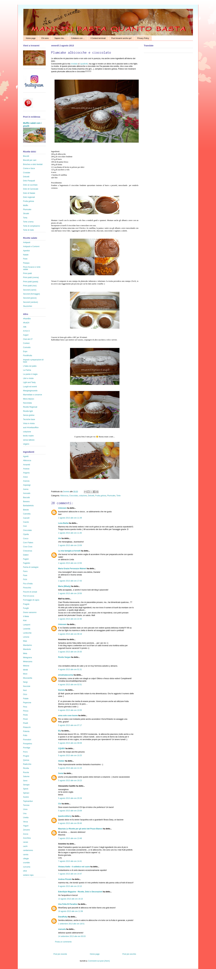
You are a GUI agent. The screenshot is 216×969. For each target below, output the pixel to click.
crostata (74, 64)
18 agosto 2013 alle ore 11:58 (70, 911)
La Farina (27, 370)
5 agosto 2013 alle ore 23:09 (70, 811)
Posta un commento (63, 942)
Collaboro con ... (78, 38)
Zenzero (26, 830)
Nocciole (26, 686)
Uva (24, 813)
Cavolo (26, 522)
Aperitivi (26, 251)
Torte (118, 496)
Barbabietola (28, 505)
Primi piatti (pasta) (30, 282)
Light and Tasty (29, 382)
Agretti (26, 456)
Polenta (26, 731)
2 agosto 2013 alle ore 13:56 (70, 563)
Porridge (26, 748)
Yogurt (25, 826)
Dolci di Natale (29, 193)
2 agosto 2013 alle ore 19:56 (70, 593)
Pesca (25, 711)
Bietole (26, 510)
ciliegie (26, 858)
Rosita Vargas (64, 657)
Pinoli (25, 719)
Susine (26, 797)
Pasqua (26, 263)
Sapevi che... (59, 38)
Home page (31, 38)
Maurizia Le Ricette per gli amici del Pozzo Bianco (80, 829)
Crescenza (27, 551)
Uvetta (26, 817)
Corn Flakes (28, 542)
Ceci (25, 526)
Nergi (25, 682)
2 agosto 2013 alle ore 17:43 (70, 581)
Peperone (27, 703)
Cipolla (26, 534)
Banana (26, 501)
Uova (25, 809)
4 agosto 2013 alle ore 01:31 (70, 669)
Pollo (25, 735)
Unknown (62, 508)
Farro (25, 571)
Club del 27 (28, 339)
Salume (26, 776)
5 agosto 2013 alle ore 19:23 (70, 780)
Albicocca (64, 496)
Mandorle (27, 649)
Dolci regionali (29, 197)
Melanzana (27, 661)
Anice (25, 477)
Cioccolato (73, 496)
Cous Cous (27, 547)
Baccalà (26, 497)
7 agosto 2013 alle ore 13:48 (70, 838)
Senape (26, 785)
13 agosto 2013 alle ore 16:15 (70, 899)
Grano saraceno (29, 612)
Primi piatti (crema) (31, 277)
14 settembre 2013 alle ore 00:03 (72, 936)
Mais (25, 641)
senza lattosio (28, 440)
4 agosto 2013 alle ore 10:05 (70, 710)
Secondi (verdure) (30, 302)
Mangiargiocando (30, 391)
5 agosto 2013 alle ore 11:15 (70, 768)
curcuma (26, 867)
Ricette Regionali (30, 407)
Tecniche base (29, 419)
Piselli (25, 723)
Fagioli (26, 559)
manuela (62, 929)
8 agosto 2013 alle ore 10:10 (70, 886)
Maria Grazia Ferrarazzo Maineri (72, 568)
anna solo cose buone (68, 715)
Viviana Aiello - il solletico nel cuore (74, 867)
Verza (25, 822)
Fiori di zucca (28, 596)
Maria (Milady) (64, 586)
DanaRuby (62, 917)
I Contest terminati (98, 38)
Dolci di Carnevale (30, 189)
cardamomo (28, 850)
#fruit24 (26, 323)
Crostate (26, 173)
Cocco (25, 538)
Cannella (26, 514)
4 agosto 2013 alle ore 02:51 (70, 684)
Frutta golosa (100, 496)
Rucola (26, 772)
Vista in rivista (29, 423)
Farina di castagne (30, 567)
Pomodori (27, 740)
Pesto (25, 715)
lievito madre (28, 436)
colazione (83, 496)
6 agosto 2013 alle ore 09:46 (70, 823)
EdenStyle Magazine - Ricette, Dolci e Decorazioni (80, 892)
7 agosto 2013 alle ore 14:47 (70, 874)
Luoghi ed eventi (30, 387)
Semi (25, 781)
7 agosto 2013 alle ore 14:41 (70, 861)
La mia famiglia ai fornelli (69, 551)
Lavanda (26, 629)
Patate (26, 698)
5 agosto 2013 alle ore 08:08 (70, 743)
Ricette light (28, 411)
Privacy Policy (143, 38)
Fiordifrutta (27, 355)
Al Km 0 (26, 331)
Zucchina (27, 838)
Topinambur (28, 801)
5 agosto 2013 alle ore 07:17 (70, 725)
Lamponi (26, 625)
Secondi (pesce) (30, 298)
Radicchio (27, 764)
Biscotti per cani (29, 160)
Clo (59, 804)
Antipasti (26, 242)
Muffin (25, 205)
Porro (25, 752)
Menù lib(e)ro (28, 399)
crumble (26, 863)
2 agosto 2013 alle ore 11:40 (70, 533)
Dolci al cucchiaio (30, 185)
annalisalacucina (65, 675)
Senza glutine (28, 415)
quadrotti (84, 64)
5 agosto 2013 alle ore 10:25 (70, 755)
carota (25, 854)
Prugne (26, 756)
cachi (25, 846)
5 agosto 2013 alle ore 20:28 (70, 798)
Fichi (25, 579)
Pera (25, 707)
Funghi (26, 608)
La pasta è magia (30, 374)
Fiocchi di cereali (30, 592)
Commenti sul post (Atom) (99, 961)
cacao (25, 842)
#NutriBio (27, 319)
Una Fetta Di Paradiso (67, 904)
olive (25, 871)
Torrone (26, 805)
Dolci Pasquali (29, 181)
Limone (26, 637)
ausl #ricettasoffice (30, 427)
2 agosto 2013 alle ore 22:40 (70, 619)
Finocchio (27, 588)
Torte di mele (28, 230)
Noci (25, 690)
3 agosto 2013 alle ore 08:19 (70, 634)
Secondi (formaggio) (31, 294)
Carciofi (26, 518)
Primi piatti (27, 273)
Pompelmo (27, 744)
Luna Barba (63, 523)
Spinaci (26, 793)
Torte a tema (28, 222)
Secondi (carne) (29, 290)
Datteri (26, 555)
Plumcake (111, 496)
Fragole (26, 604)
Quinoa (26, 760)
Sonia (60, 773)
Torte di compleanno (31, 226)
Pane (25, 259)
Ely (59, 731)
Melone (26, 666)
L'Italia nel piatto (29, 366)
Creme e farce (29, 168)
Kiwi (24, 620)
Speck (25, 789)
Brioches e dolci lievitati (33, 164)
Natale (26, 255)
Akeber (61, 761)
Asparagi (26, 485)
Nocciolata (27, 403)
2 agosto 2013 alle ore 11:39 (70, 518)
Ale (59, 538)
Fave (25, 575)
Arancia (26, 481)
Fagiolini (26, 563)
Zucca (25, 834)
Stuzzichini (27, 306)
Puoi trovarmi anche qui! (121, 38)
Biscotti (26, 156)
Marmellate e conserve (32, 395)
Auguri (26, 335)
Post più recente (60, 954)
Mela (25, 653)
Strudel (26, 213)
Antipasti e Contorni (31, 246)
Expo (25, 351)
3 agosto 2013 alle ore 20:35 (70, 652)
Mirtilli (25, 670)
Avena (25, 489)
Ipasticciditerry (64, 816)
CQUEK (61, 748)
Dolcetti (91, 496)
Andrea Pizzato (65, 879)
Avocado (26, 493)
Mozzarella (27, 678)
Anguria (26, 473)
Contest (26, 343)
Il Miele (26, 616)
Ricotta (26, 768)
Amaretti (26, 465)
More (25, 674)
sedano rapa (28, 875)
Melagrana (27, 657)
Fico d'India (28, 584)
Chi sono (45, 38)
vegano (26, 444)
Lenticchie (27, 633)
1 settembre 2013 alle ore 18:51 (71, 924)
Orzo (25, 694)
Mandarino (27, 645)
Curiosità (26, 347)
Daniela (66, 491)
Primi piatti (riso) (30, 286)
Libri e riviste (28, 378)
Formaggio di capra (31, 600)
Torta (25, 218)
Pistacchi (27, 727)
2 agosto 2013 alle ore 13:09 (70, 545)
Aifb (24, 327)
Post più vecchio (129, 954)
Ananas (26, 469)
